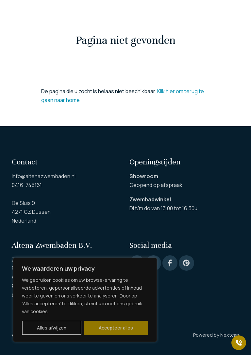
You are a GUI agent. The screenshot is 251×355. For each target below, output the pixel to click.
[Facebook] (169, 262)
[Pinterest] (186, 262)
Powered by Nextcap (216, 335)
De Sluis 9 (23, 203)
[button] (15, 13)
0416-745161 (27, 185)
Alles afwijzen (51, 328)
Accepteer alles (116, 328)
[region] (85, 300)
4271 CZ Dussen (31, 211)
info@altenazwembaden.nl (43, 176)
